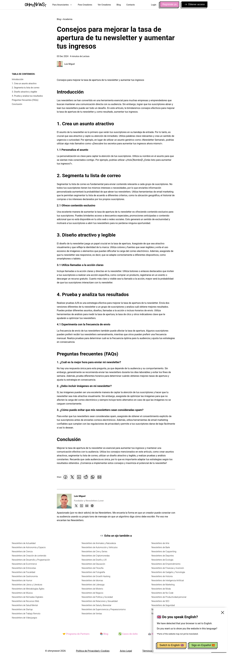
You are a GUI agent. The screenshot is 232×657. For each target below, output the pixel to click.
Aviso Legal (126, 650)
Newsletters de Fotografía (93, 572)
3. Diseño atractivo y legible (24, 92)
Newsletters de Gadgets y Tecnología (168, 572)
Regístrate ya (169, 4)
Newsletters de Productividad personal (168, 597)
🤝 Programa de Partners (76, 633)
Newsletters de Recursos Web (25, 601)
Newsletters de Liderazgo (93, 584)
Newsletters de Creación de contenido (29, 555)
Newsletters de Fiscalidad (23, 572)
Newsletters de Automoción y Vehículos (100, 547)
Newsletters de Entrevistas (24, 568)
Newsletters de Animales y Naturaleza (99, 543)
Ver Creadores (104, 5)
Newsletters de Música (22, 593)
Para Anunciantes (62, 5)
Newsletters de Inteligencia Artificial (167, 580)
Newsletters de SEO (160, 601)
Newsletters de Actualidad (24, 543)
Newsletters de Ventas (92, 613)
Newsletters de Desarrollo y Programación (31, 560)
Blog (119, 5)
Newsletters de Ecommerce (24, 564)
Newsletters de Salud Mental (25, 605)
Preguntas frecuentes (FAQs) (25, 100)
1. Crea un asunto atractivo (24, 83)
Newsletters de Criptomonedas (96, 555)
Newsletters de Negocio (92, 593)
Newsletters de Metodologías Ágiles (28, 589)
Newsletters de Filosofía (92, 568)
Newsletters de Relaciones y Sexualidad (100, 601)
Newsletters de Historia (162, 576)
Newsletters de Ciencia (22, 551)
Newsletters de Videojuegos (24, 618)
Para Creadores (85, 5)
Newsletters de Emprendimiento (165, 564)
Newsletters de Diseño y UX (94, 560)
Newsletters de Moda (161, 589)
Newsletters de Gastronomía (25, 576)
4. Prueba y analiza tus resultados (27, 96)
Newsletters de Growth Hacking (96, 576)
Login (153, 5)
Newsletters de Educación (93, 564)
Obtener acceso (194, 4)
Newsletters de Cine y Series (94, 551)
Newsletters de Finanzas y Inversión (167, 568)
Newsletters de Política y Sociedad (97, 597)
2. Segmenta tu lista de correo (25, 87)
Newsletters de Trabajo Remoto (26, 613)
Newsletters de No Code (162, 593)
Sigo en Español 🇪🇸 (203, 645)
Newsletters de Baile (160, 547)
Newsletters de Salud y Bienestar (96, 605)
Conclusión (17, 104)
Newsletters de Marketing (163, 584)
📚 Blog (104, 633)
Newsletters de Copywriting (163, 551)
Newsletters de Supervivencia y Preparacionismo (104, 609)
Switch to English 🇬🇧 (172, 645)
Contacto (130, 5)
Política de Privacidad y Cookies (92, 650)
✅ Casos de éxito (128, 633)
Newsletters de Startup (22, 609)
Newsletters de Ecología (162, 560)
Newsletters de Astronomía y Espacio (29, 547)
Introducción (17, 79)
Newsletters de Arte (160, 543)
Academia (67, 19)
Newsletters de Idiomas (92, 580)
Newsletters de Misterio (92, 589)
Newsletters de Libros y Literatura (27, 584)
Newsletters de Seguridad (163, 605)
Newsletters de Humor (22, 580)
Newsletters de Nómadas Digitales (27, 597)
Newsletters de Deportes (162, 555)
